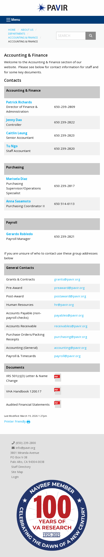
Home (11, 30)
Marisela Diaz (16, 179)
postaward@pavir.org (70, 296)
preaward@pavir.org (69, 288)
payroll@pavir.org (67, 356)
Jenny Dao (14, 120)
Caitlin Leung (16, 133)
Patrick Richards (19, 102)
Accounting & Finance (23, 37)
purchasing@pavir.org (70, 337)
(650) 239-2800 (23, 443)
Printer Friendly (17, 421)
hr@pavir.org (64, 304)
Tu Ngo (12, 146)
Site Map (17, 472)
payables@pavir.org (69, 315)
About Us (27, 30)
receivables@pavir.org (70, 326)
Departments (16, 33)
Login (15, 477)
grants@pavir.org (67, 279)
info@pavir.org (23, 448)
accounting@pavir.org (70, 348)
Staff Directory (21, 467)
